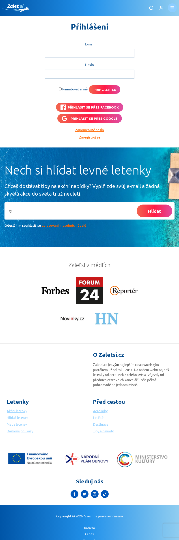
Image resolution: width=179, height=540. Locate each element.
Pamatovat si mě (75, 89)
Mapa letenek (17, 424)
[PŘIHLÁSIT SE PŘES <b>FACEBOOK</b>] (89, 107)
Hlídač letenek (17, 417)
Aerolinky (100, 411)
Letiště (98, 417)
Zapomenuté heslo (89, 130)
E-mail (89, 44)
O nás (89, 534)
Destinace (100, 424)
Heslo (89, 64)
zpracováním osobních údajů (64, 225)
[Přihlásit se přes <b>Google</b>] (89, 118)
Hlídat (154, 211)
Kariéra (89, 528)
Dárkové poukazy (20, 431)
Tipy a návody (103, 431)
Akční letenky (17, 411)
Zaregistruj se (89, 137)
